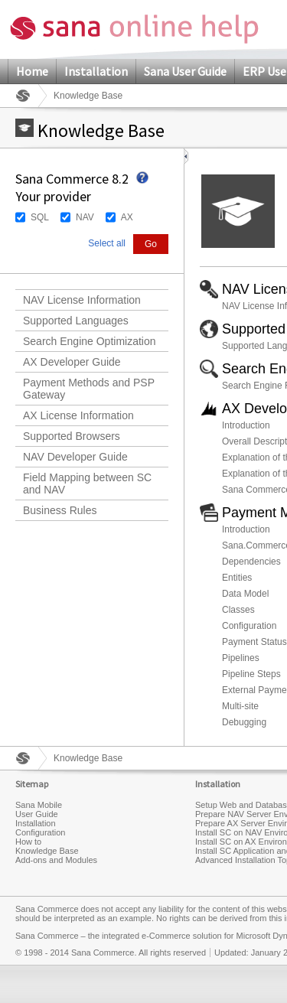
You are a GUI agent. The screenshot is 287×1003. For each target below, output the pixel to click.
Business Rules (60, 510)
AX (127, 217)
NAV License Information (82, 300)
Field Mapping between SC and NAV (87, 483)
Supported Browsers (71, 436)
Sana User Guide (185, 71)
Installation (96, 71)
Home (32, 71)
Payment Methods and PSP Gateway (89, 388)
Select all (107, 243)
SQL (40, 217)
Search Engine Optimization (89, 341)
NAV (85, 217)
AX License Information (78, 415)
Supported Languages (76, 320)
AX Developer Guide (72, 362)
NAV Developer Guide (75, 457)
